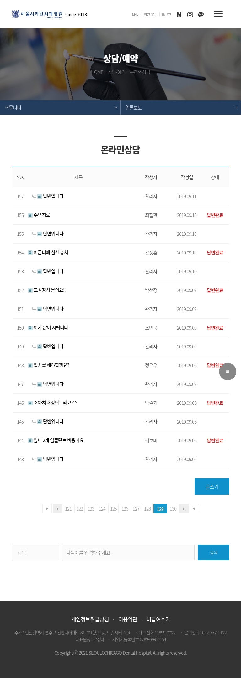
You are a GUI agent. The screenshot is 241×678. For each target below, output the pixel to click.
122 (79, 508)
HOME (97, 72)
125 (113, 508)
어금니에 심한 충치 (48, 252)
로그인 (166, 14)
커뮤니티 (13, 107)
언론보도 (133, 107)
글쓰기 (211, 486)
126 (124, 508)
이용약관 (127, 619)
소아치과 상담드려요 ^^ (52, 402)
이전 (57, 508)
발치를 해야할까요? (48, 365)
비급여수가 (158, 619)
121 (68, 508)
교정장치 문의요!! (47, 290)
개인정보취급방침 (90, 619)
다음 (184, 508)
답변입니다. (48, 196)
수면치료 (39, 215)
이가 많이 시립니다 (48, 327)
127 (136, 508)
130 (173, 508)
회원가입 (150, 14)
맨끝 (194, 508)
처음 (47, 508)
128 (147, 508)
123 (91, 508)
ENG (135, 14)
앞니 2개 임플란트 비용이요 (55, 440)
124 (102, 508)
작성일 (187, 177)
